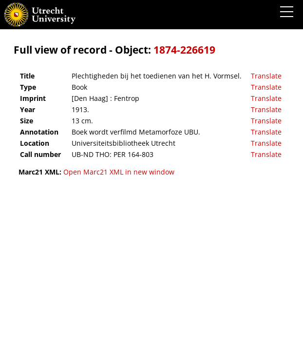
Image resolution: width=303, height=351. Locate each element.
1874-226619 (184, 50)
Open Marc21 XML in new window (118, 171)
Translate (266, 75)
